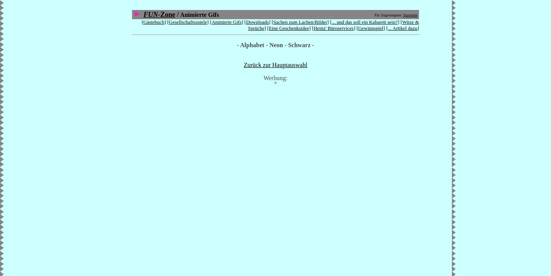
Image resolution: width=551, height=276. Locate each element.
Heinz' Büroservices (334, 28)
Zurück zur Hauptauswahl (275, 65)
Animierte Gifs (226, 22)
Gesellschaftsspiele (188, 22)
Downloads (257, 22)
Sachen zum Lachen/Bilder (300, 22)
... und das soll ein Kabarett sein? (365, 22)
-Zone (159, 14)
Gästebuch (154, 22)
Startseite (410, 15)
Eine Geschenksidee (289, 28)
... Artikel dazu (402, 28)
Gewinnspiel (370, 28)
